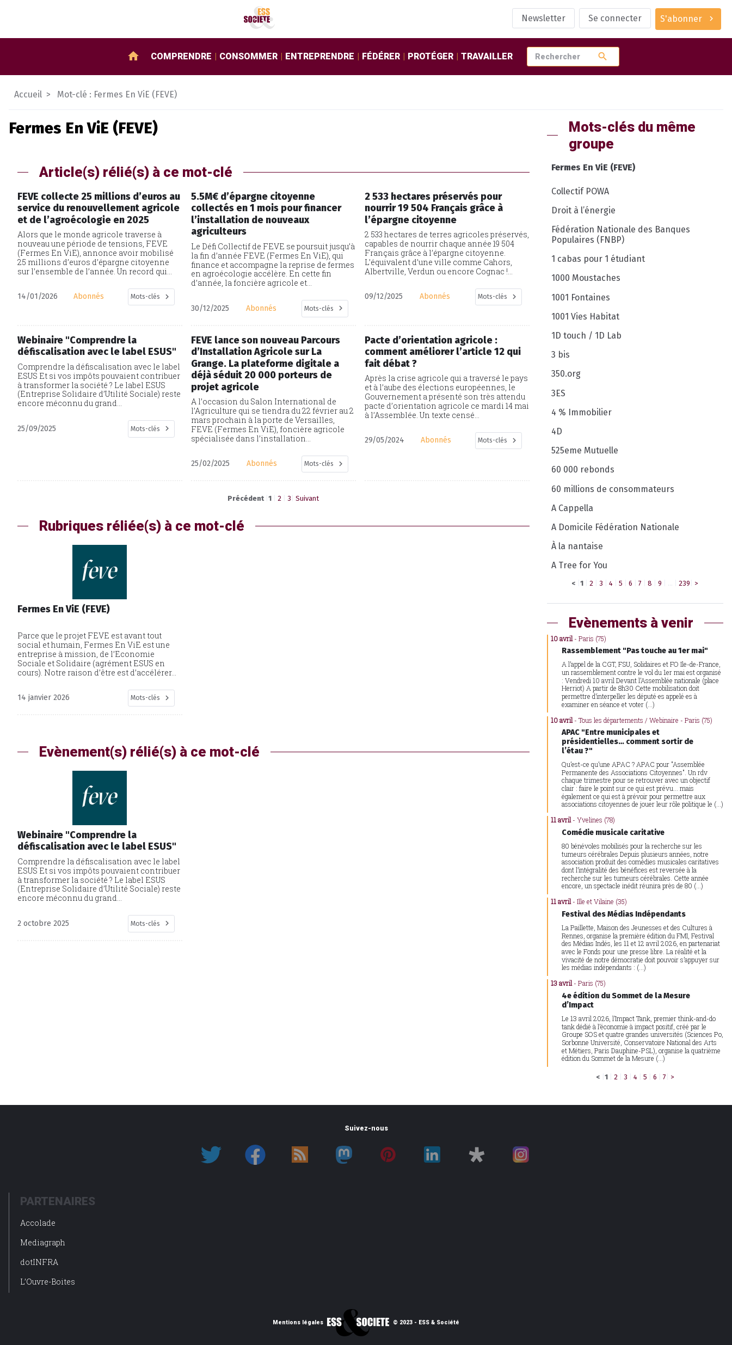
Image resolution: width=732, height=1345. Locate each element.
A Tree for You (579, 565)
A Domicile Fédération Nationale (615, 527)
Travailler (487, 56)
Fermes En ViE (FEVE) (593, 167)
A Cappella (572, 508)
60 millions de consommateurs (612, 489)
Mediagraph (42, 1242)
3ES (558, 393)
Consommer (248, 56)
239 (684, 583)
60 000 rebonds (582, 469)
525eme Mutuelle (584, 450)
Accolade (38, 1223)
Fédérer (381, 56)
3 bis (560, 354)
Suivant (307, 498)
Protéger (430, 56)
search (602, 56)
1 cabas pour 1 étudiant (598, 259)
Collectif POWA (580, 191)
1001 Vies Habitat (585, 316)
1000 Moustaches (585, 278)
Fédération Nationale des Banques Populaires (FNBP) (620, 234)
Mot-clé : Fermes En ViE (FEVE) (117, 94)
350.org (566, 374)
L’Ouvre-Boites (47, 1281)
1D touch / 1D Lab (586, 335)
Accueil (28, 94)
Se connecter (615, 18)
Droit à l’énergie (583, 210)
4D (556, 431)
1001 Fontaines (580, 297)
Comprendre (181, 56)
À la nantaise (577, 546)
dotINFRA (39, 1262)
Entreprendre (319, 56)
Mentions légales (298, 1322)
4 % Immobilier (581, 412)
